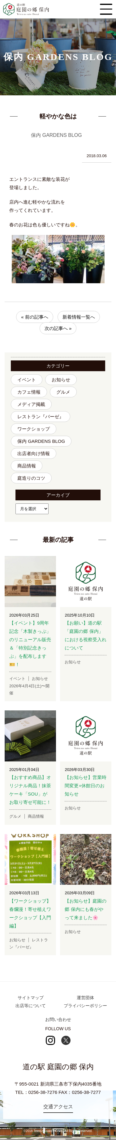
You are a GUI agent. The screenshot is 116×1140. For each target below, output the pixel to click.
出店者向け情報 (33, 453)
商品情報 (26, 465)
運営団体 (85, 997)
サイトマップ (31, 997)
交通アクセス (58, 1106)
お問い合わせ (58, 1019)
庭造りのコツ (31, 478)
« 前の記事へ (34, 317)
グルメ (63, 392)
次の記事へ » (58, 328)
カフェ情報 (29, 392)
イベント (26, 379)
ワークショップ (33, 428)
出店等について (30, 1005)
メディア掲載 (31, 404)
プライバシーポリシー (85, 1005)
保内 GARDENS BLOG (41, 441)
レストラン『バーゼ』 (40, 416)
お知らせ (61, 379)
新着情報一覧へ (78, 317)
